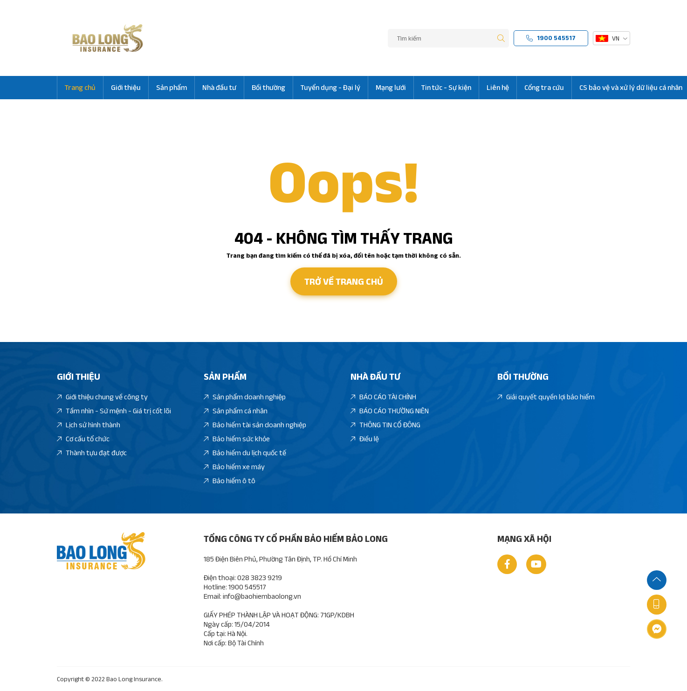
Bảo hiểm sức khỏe (237, 439)
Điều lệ (364, 439)
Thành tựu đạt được (92, 453)
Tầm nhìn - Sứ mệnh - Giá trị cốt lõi (114, 411)
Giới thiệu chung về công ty (102, 397)
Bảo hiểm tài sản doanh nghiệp (255, 425)
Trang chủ (80, 87)
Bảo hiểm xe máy (234, 467)
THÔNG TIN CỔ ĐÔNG (385, 425)
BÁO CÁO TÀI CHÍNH (383, 397)
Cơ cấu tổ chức (83, 439)
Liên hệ (498, 87)
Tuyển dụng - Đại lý (330, 87)
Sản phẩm (171, 87)
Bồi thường (268, 87)
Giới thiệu (126, 87)
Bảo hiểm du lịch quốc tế (245, 453)
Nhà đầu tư (219, 87)
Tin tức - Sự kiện (446, 87)
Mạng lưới (391, 87)
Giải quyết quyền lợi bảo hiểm (546, 397)
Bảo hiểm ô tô (229, 481)
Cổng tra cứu (544, 87)
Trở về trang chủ (343, 281)
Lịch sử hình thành (88, 425)
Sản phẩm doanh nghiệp (245, 397)
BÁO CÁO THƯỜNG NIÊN (389, 411)
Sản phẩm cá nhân (236, 411)
